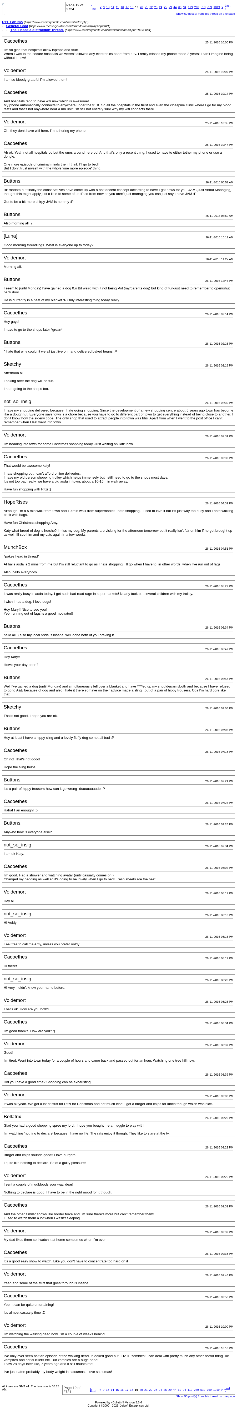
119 (190, 7)
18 (131, 7)
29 (170, 7)
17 (127, 7)
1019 (217, 7)
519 (203, 7)
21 (146, 7)
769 (209, 7)
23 (155, 7)
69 (179, 7)
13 (107, 7)
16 (122, 7)
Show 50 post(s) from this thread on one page (205, 13)
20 (141, 7)
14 (112, 7)
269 (196, 7)
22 (151, 7)
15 (117, 7)
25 (165, 7)
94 (184, 7)
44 (175, 7)
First (93, 7)
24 (160, 7)
